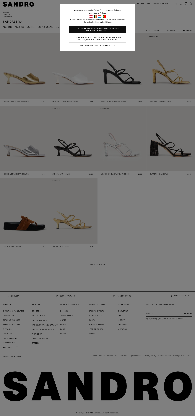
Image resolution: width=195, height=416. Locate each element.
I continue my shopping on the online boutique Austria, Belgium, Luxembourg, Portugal (97, 38)
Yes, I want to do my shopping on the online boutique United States (97, 29)
